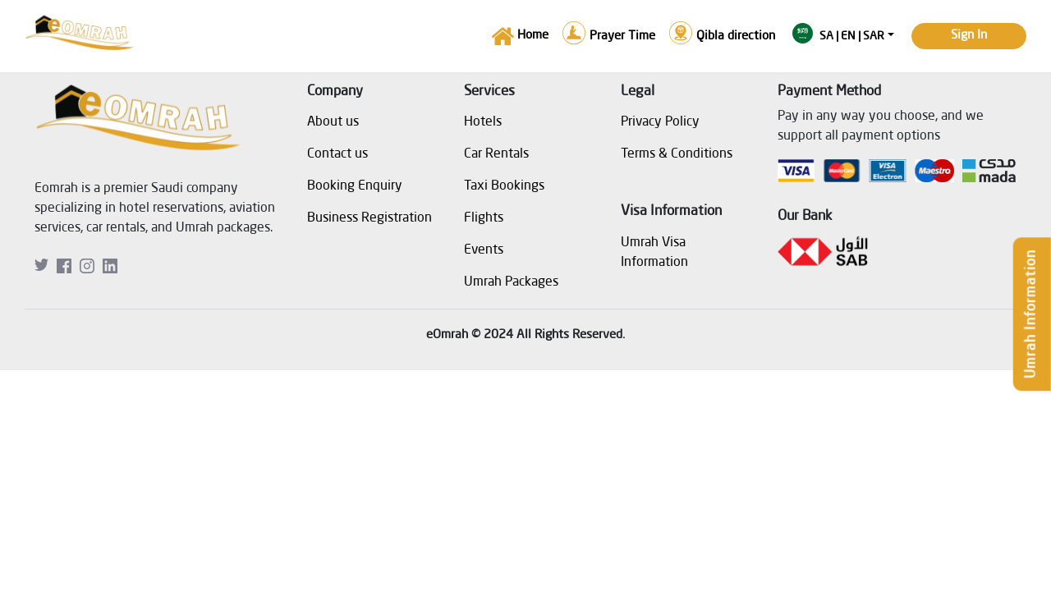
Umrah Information (1032, 314)
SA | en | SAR (838, 33)
